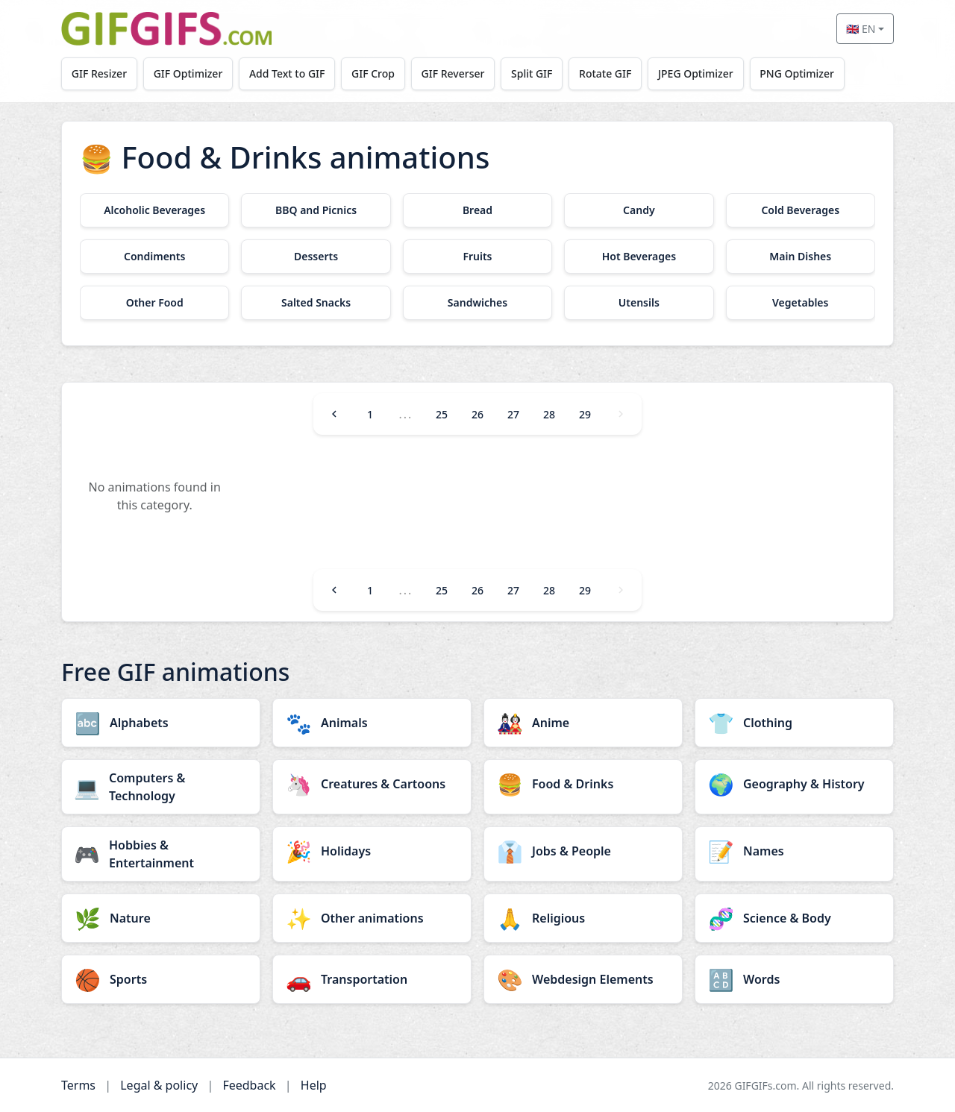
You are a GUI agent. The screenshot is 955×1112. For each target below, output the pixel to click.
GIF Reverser (453, 73)
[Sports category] (161, 979)
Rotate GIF (605, 73)
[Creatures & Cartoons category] (372, 784)
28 (549, 414)
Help (314, 1085)
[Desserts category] (315, 256)
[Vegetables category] (800, 302)
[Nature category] (161, 918)
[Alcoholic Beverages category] (154, 210)
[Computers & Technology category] (161, 787)
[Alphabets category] (161, 723)
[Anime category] (583, 723)
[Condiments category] (154, 256)
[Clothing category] (794, 723)
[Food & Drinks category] (583, 784)
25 (442, 414)
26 (477, 414)
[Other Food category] (154, 302)
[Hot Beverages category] (639, 256)
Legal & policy (159, 1085)
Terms (78, 1085)
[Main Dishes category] (800, 256)
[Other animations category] (372, 918)
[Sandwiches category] (477, 302)
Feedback (248, 1085)
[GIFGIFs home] (166, 28)
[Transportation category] (372, 979)
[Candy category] (639, 210)
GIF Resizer (99, 73)
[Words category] (794, 979)
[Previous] (334, 414)
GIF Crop (373, 73)
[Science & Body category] (794, 918)
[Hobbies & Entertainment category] (161, 854)
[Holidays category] (372, 851)
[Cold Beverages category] (800, 210)
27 (513, 414)
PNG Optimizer (797, 73)
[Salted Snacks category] (315, 302)
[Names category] (794, 851)
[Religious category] (583, 918)
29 (585, 414)
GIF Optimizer (188, 73)
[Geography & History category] (794, 784)
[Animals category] (372, 723)
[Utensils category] (639, 302)
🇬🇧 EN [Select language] (860, 29)
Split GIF (531, 73)
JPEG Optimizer (695, 73)
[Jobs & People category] (583, 851)
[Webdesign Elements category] (583, 979)
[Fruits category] (477, 256)
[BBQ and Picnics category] (315, 210)
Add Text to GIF (287, 73)
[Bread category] (477, 210)
